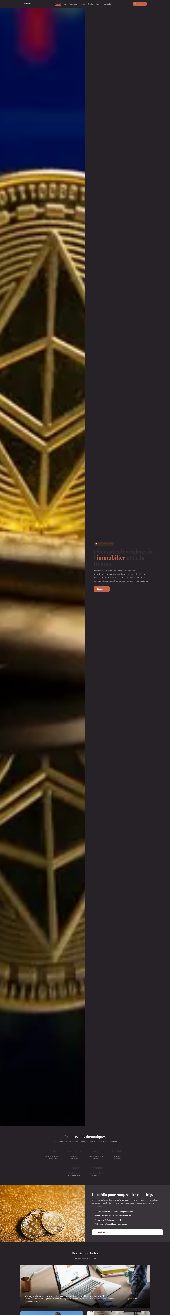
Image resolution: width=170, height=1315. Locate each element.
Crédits (90, 4)
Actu (65, 4)
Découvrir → (140, 4)
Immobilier (107, 4)
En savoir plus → (101, 1232)
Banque (82, 4)
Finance (98, 4)
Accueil (58, 4)
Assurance (73, 4)
